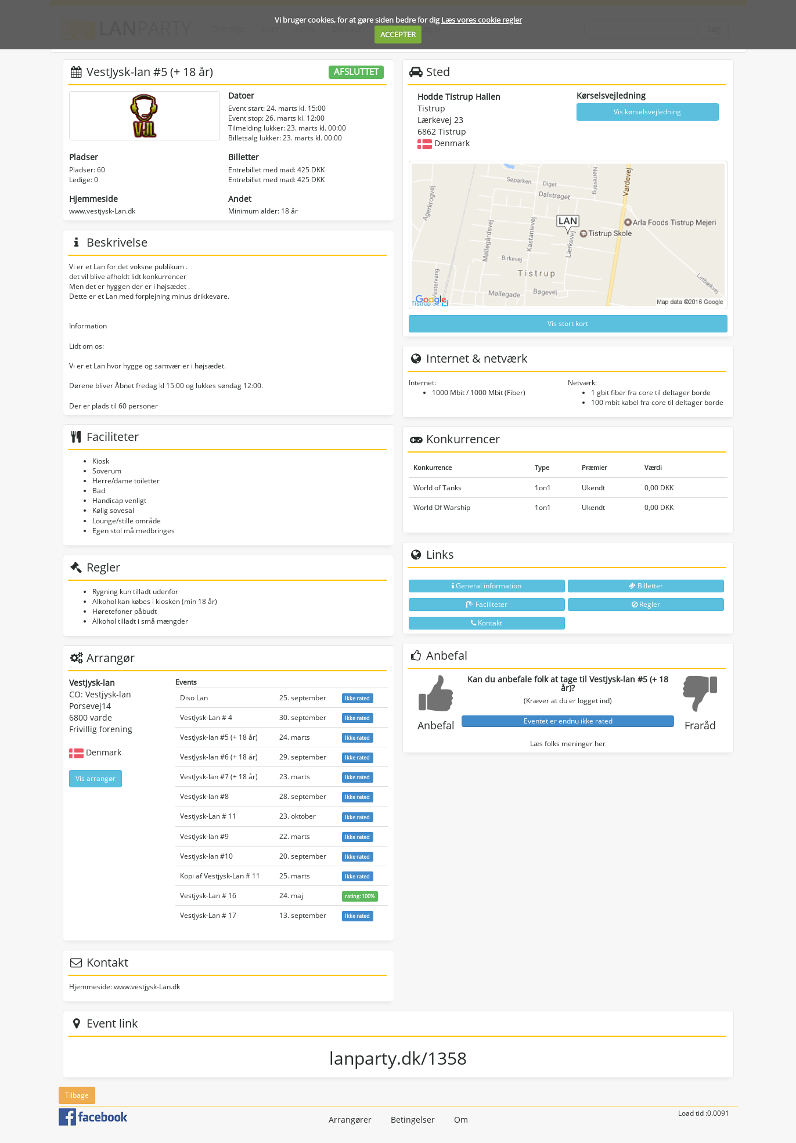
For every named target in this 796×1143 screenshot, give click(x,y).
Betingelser (413, 1119)
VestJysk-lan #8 (204, 796)
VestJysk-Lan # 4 (206, 717)
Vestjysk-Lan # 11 (208, 816)
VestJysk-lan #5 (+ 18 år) (219, 737)
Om (461, 1119)
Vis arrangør (95, 778)
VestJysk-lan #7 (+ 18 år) (219, 777)
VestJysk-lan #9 (204, 836)
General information (486, 586)
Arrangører (350, 1119)
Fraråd (700, 725)
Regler (646, 604)
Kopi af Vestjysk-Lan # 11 (220, 876)
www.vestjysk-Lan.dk (102, 211)
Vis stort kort (568, 323)
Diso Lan (194, 698)
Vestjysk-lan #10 (206, 856)
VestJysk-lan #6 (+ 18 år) (219, 757)
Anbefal (436, 725)
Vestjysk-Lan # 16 (208, 895)
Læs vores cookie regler (481, 20)
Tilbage (77, 1095)
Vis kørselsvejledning (647, 112)
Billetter (646, 586)
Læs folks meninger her (568, 743)
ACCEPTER (398, 34)
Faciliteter (486, 604)
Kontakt (486, 623)
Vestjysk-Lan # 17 (208, 915)
